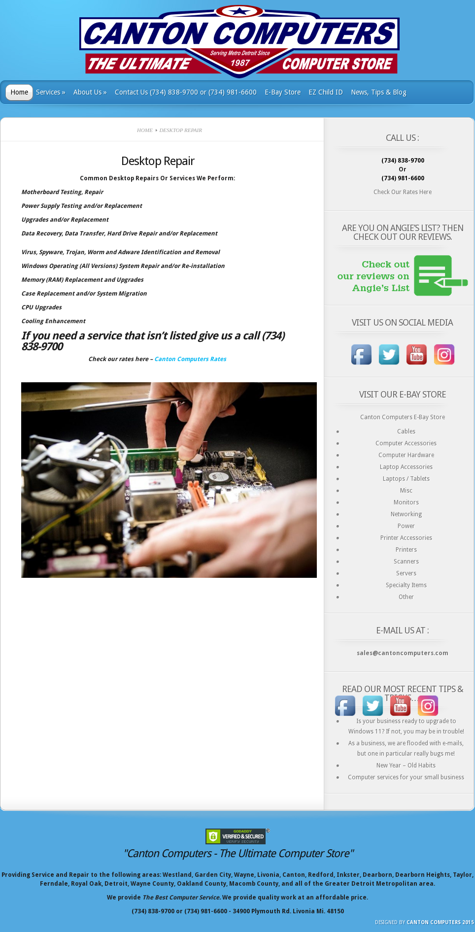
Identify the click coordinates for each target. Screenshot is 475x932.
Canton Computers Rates (190, 359)
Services (51, 92)
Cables (406, 431)
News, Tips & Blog (379, 92)
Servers (406, 573)
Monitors (406, 502)
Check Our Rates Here (402, 192)
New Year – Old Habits (406, 765)
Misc (406, 490)
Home (19, 92)
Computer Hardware (406, 455)
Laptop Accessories (406, 467)
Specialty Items (406, 585)
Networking (406, 514)
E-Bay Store (283, 92)
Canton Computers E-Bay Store (402, 417)
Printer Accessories (406, 537)
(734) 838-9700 (402, 160)
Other (406, 597)
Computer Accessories (406, 443)
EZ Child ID (325, 92)
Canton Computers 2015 (440, 922)
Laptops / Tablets (406, 478)
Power (406, 526)
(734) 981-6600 (402, 178)
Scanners (406, 561)
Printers (406, 549)
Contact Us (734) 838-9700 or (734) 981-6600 (186, 92)
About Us (90, 92)
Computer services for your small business (406, 777)
